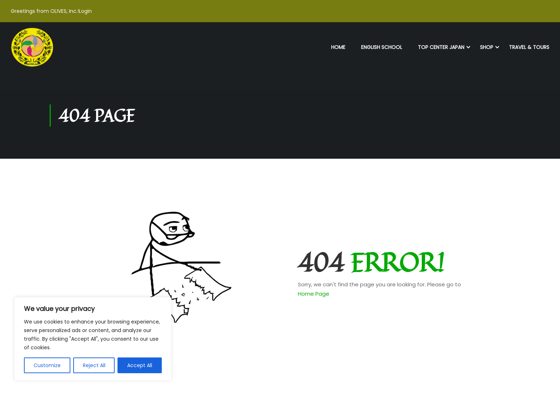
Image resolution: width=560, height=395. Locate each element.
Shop (486, 47)
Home (338, 47)
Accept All (139, 365)
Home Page (313, 293)
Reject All (94, 365)
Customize (47, 365)
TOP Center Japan (441, 47)
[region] (92, 339)
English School (381, 47)
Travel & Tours (529, 47)
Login (85, 11)
